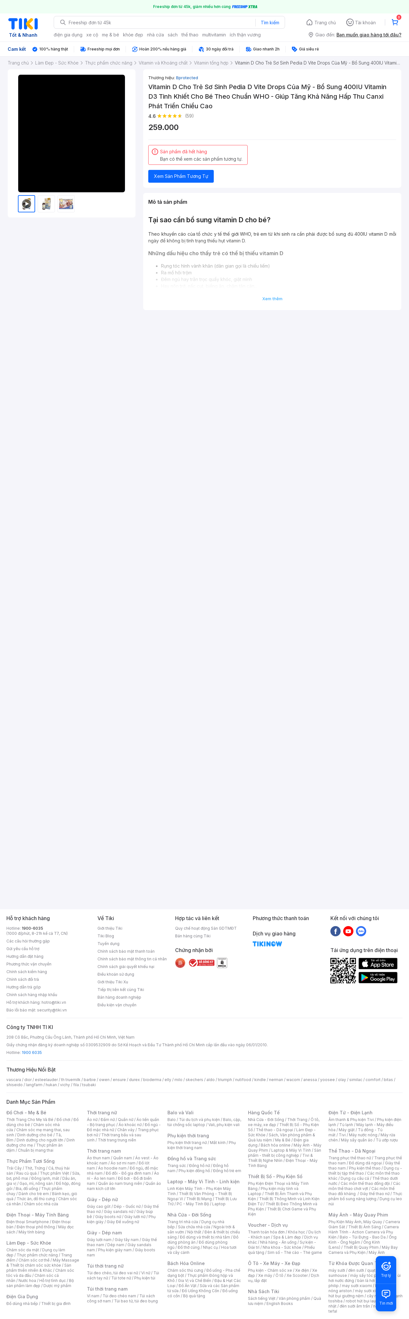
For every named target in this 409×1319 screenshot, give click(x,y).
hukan (51, 1084)
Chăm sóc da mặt (22, 1249)
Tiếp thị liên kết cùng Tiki (120, 989)
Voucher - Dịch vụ (268, 1225)
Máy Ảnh (377, 1252)
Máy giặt (347, 1129)
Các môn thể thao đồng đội (365, 1183)
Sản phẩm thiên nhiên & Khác (38, 1268)
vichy (65, 1084)
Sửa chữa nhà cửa (194, 1226)
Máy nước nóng (363, 1134)
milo (178, 1079)
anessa (310, 1079)
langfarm (34, 1084)
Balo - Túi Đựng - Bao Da (363, 1237)
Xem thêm (272, 298)
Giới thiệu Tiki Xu (112, 982)
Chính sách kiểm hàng (26, 971)
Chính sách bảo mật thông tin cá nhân (132, 959)
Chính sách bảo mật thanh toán (126, 951)
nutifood (243, 1079)
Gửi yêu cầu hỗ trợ (22, 948)
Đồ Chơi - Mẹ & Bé (26, 1112)
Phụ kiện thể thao (365, 1168)
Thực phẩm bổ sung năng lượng (365, 1196)
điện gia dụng (68, 34)
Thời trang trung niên (117, 1140)
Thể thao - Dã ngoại (274, 1129)
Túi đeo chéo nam (119, 1295)
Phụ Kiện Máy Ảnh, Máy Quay (355, 1221)
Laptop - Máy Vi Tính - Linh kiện (203, 1181)
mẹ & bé (110, 34)
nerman (276, 1079)
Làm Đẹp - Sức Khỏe (28, 1243)
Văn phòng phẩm (294, 1298)
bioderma (152, 1079)
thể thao (189, 34)
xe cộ (92, 34)
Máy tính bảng (32, 1232)
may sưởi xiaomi (357, 1285)
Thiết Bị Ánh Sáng (364, 1226)
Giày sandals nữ (118, 1211)
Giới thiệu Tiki (109, 928)
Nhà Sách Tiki (263, 1291)
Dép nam (115, 1244)
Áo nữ (92, 1119)
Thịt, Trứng (35, 1168)
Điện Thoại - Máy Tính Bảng (37, 1214)
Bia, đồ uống (27, 1188)
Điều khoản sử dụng (115, 974)
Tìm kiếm (270, 22)
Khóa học (296, 1232)
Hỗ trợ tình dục (52, 1280)
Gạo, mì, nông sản (36, 1183)
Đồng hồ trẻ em (227, 1170)
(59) (189, 115)
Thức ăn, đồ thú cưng (36, 1198)
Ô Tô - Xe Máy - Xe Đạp (274, 1263)
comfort (373, 1079)
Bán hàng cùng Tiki (193, 936)
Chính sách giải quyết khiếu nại (125, 966)
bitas (388, 1079)
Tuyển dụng (108, 943)
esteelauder (46, 1079)
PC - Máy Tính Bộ (193, 1203)
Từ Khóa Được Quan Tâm (356, 1263)
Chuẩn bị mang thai (35, 1150)
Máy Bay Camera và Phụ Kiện (363, 1250)
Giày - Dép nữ (102, 1199)
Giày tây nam (127, 1239)
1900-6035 (32, 928)
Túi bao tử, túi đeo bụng (136, 1301)
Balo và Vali (180, 1112)
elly (168, 1079)
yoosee (327, 1079)
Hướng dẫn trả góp (23, 987)
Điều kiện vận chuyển (116, 1005)
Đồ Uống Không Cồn (200, 1290)
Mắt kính (218, 1142)
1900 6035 (32, 1052)
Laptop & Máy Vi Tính (291, 1150)
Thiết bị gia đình (56, 1303)
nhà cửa (155, 34)
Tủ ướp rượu (387, 1140)
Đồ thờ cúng (189, 1247)
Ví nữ (145, 1272)
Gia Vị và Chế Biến (194, 1280)
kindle (260, 1079)
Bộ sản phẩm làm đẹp (40, 1283)
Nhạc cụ (210, 1247)
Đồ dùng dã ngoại (365, 1163)
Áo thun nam (98, 1157)
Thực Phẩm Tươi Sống (30, 1161)
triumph (225, 1079)
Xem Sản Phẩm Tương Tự (181, 176)
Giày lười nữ (134, 1216)
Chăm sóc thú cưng (185, 1270)
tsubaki (89, 1084)
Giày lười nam (99, 1239)
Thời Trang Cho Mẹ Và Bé (29, 1119)
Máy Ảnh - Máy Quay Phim (358, 1214)
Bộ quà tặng (194, 1295)
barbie (90, 1079)
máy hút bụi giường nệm (362, 1293)
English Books (279, 1303)
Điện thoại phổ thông (36, 1226)
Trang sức (176, 1165)
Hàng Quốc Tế (264, 1112)
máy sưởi (336, 1270)
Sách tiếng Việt (261, 1298)
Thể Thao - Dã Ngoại (351, 1151)
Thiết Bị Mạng (199, 1198)
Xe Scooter (297, 1275)
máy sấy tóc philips (368, 1275)
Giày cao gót (99, 1206)
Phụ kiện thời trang (188, 1135)
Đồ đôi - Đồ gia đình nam (128, 1173)
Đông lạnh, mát (45, 1178)
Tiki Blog (105, 936)
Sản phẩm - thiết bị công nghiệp (284, 1153)
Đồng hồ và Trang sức (191, 1158)
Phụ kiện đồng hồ (194, 1170)
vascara (13, 1079)
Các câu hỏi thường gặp (28, 941)
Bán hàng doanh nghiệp (119, 997)
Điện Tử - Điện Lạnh (350, 1112)
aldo (210, 1079)
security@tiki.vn (52, 1010)
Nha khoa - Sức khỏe (282, 1247)
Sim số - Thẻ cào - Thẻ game (294, 1252)
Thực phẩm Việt (54, 1173)
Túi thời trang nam (107, 1289)
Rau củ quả (26, 1173)
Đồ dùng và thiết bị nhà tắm (205, 1237)
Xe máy (265, 1275)
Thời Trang (297, 1119)
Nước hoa (27, 1280)
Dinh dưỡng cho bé (34, 1134)
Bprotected (187, 77)
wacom (293, 1079)
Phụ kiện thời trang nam (201, 1145)
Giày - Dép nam (104, 1232)
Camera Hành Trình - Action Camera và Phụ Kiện (363, 1231)
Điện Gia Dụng (22, 1296)
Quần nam (122, 1157)
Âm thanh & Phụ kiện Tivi (351, 1119)
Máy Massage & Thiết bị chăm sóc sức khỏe (42, 1263)
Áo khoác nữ (130, 1124)
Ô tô (279, 1275)
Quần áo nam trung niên (120, 1183)
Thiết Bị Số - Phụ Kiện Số (275, 1176)
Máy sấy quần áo (357, 1140)
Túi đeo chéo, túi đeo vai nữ (112, 1272)
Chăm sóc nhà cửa (41, 1203)
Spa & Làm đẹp (287, 1237)
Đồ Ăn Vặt (188, 1285)
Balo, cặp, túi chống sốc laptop (204, 1122)
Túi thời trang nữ (105, 1266)
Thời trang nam (104, 1151)
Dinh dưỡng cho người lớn (40, 1140)
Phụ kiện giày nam (115, 1249)
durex (134, 1079)
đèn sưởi (356, 1270)
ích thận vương (245, 34)
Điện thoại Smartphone (27, 1221)
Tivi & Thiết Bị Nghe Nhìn (280, 1158)
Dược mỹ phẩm (57, 1285)
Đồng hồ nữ (199, 1165)
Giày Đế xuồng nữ (123, 1221)
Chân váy (126, 1129)
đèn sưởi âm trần (355, 1306)
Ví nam (93, 1295)
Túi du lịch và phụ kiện (199, 1119)
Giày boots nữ (108, 1216)
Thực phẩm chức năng (37, 1255)
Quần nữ (125, 1119)
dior (28, 1079)
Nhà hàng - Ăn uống (278, 1242)
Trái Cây (14, 1168)
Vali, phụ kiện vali (224, 1124)
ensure (119, 1079)
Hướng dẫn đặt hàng (24, 956)
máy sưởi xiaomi (370, 1290)
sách (173, 34)
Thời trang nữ (102, 1112)
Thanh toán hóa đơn (266, 1232)
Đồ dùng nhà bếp (22, 1303)
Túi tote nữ (121, 1278)
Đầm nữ (108, 1119)
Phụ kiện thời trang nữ (187, 1142)
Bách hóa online (275, 1145)
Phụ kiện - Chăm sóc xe (270, 1270)
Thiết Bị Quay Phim (361, 1247)
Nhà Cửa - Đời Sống (189, 1214)
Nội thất (194, 1232)
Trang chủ (325, 22)
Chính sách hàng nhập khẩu (31, 994)
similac (355, 1079)
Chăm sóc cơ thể (34, 1260)
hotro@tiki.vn (54, 1002)
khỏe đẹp (133, 34)
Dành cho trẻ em (34, 1193)
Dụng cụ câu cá (355, 1178)
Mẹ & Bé (282, 1140)
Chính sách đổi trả (22, 979)
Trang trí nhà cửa (182, 1221)
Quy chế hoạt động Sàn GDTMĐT (206, 928)
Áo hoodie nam (112, 1168)
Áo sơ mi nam (123, 1163)
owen (104, 1079)
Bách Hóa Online (186, 1263)
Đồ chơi (63, 1119)
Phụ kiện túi (144, 1278)
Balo (171, 1119)
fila (76, 1084)
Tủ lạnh (346, 1124)
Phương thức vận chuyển (28, 964)
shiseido (14, 1084)
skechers (194, 1079)
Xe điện (302, 1270)
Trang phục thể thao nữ (349, 1157)
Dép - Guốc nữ (127, 1206)
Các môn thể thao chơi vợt (364, 1186)
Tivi (342, 1134)
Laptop (219, 1203)
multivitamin (214, 34)
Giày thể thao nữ (375, 1193)
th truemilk (71, 1079)
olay (342, 1079)
